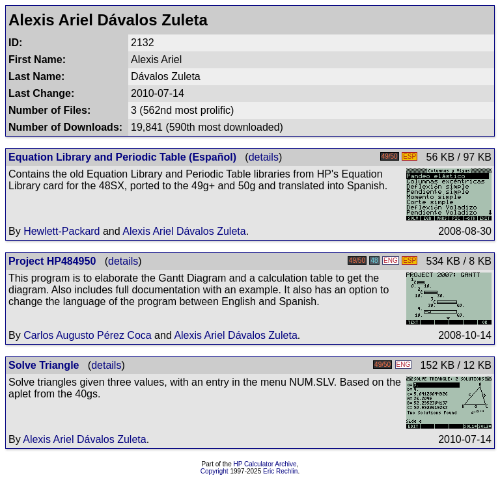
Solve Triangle (43, 365)
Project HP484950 (52, 261)
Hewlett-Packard (61, 231)
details (264, 157)
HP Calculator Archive (265, 464)
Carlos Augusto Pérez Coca (87, 335)
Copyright (215, 471)
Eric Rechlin (280, 471)
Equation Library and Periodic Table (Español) (122, 157)
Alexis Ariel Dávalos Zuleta (183, 231)
